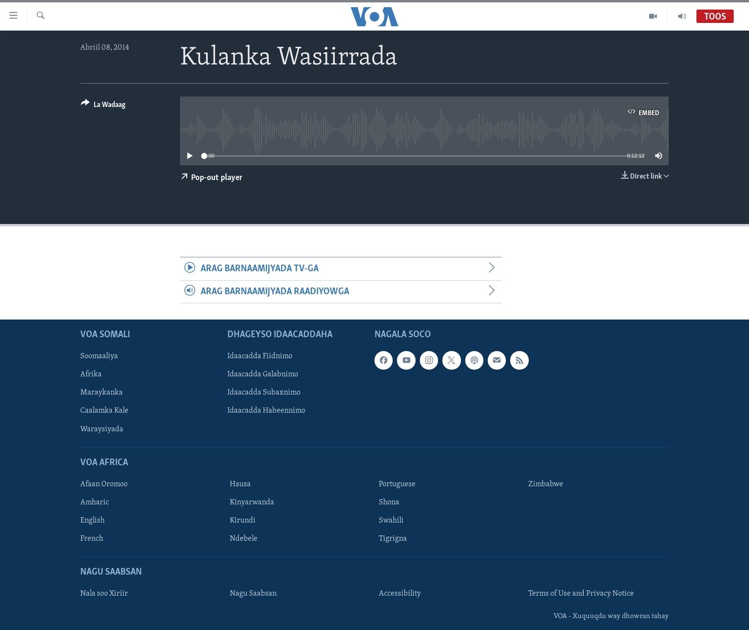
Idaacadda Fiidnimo (259, 356)
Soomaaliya (99, 356)
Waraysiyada (101, 429)
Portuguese (397, 484)
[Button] (103, 106)
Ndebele (243, 539)
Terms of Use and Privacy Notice (581, 594)
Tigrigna (393, 539)
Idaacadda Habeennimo (266, 411)
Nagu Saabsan (253, 594)
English (92, 520)
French (91, 539)
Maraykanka (101, 392)
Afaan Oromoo (104, 484)
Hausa (240, 484)
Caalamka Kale (104, 411)
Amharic (94, 502)
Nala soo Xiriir (104, 594)
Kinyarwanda (252, 502)
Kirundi (243, 520)
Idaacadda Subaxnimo (263, 392)
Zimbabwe (545, 484)
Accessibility (400, 594)
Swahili (391, 520)
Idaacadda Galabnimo (262, 374)
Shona (389, 502)
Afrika (91, 374)
